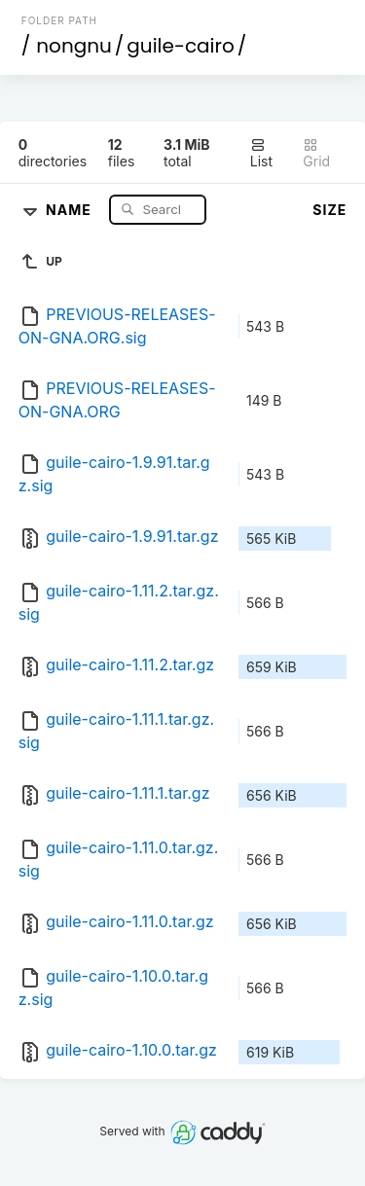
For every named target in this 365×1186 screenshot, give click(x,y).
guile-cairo (180, 45)
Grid (316, 153)
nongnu (74, 45)
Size (329, 209)
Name (70, 208)
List (261, 153)
